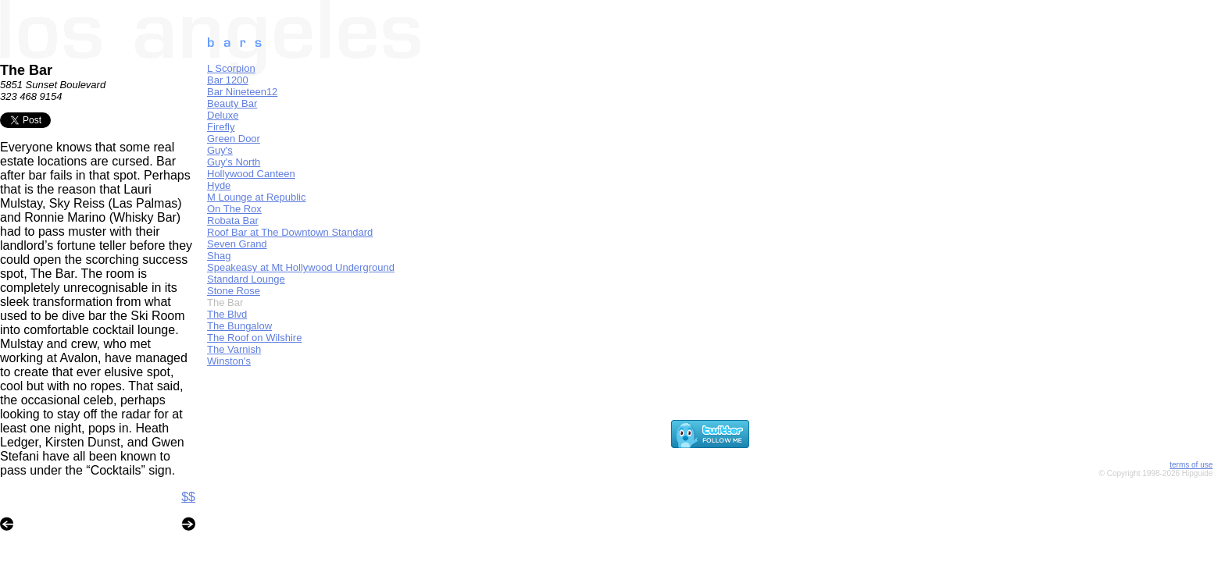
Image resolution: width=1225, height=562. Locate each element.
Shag (218, 255)
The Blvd (227, 314)
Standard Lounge (246, 279)
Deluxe (222, 115)
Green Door (233, 138)
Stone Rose (233, 291)
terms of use (1191, 465)
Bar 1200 (227, 80)
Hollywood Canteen (251, 174)
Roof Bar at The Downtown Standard (290, 232)
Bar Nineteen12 (242, 92)
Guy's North (233, 162)
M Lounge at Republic (256, 197)
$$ (188, 496)
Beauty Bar (232, 103)
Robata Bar (233, 220)
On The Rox (234, 209)
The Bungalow (239, 326)
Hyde (218, 185)
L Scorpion (231, 68)
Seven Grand (237, 244)
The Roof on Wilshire (254, 337)
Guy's (220, 150)
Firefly (220, 127)
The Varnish (234, 349)
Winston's (229, 361)
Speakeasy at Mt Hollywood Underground (301, 267)
